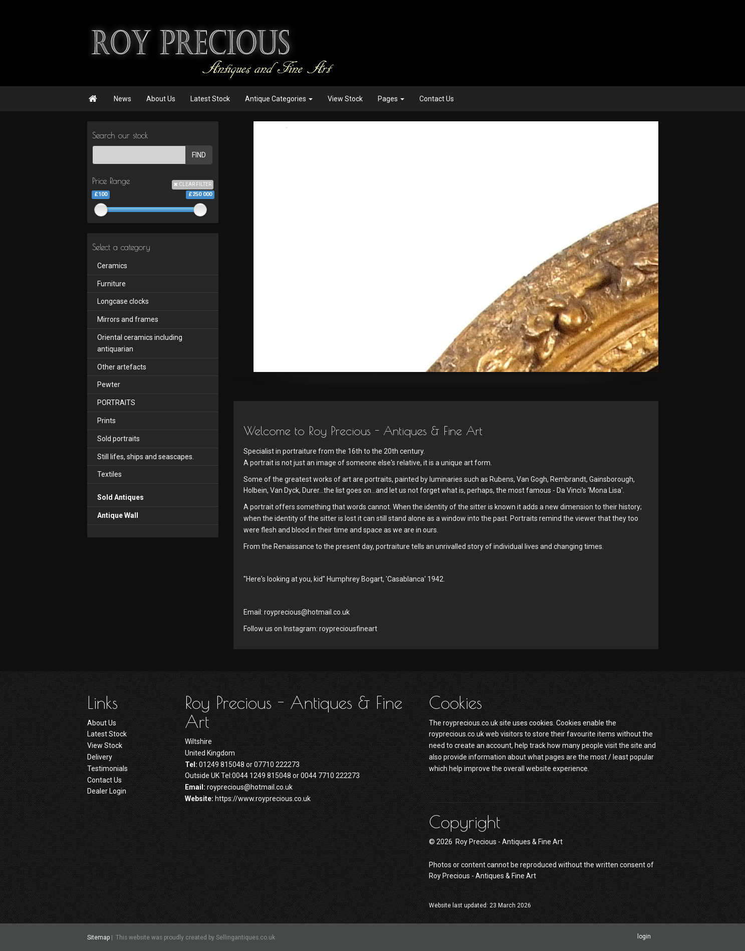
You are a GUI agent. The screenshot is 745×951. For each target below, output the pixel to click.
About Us (160, 99)
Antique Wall (117, 515)
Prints (106, 421)
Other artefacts (121, 367)
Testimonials (107, 769)
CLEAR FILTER (192, 184)
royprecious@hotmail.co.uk (250, 787)
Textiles (109, 474)
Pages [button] (391, 99)
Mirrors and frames (127, 319)
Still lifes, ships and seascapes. (145, 457)
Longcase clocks (123, 301)
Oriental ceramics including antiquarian (139, 343)
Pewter (108, 385)
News (122, 99)
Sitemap (98, 937)
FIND (199, 155)
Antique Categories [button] (279, 99)
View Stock (345, 99)
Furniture (111, 284)
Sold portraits (118, 439)
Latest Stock (210, 99)
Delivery (99, 757)
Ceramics (112, 266)
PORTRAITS (116, 403)
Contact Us (436, 99)
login (644, 936)
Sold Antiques (120, 497)
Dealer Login (106, 791)
